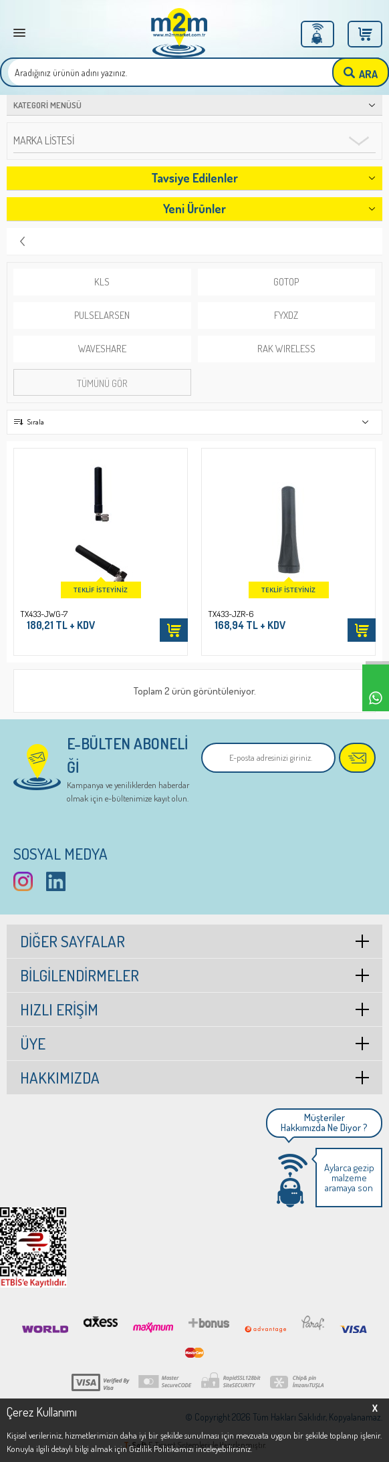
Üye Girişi (317, 34)
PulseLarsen (102, 315)
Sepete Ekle (174, 630)
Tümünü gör (102, 383)
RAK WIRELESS (286, 348)
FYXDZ (286, 315)
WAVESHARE (102, 348)
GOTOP (286, 281)
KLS (102, 281)
